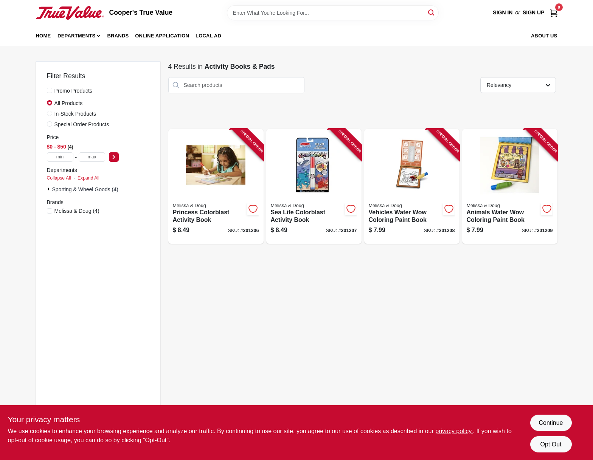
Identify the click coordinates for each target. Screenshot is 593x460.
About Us (544, 36)
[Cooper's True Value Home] (70, 13)
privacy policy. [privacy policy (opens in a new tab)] (454, 431)
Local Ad (208, 36)
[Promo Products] (49, 90)
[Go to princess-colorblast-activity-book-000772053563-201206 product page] (216, 186)
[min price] (60, 157)
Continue (551, 423)
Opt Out (550, 444)
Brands (118, 36)
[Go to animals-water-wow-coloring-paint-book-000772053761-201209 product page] (509, 186)
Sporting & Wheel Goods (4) (85, 189)
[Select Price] (114, 157)
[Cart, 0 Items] (553, 13)
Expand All (88, 178)
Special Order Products (81, 124)
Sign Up (534, 12)
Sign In (502, 12)
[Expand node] (49, 189)
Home (43, 36)
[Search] (431, 12)
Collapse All (59, 178)
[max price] (92, 157)
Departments (76, 36)
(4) (76, 211)
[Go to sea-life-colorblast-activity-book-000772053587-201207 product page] (314, 186)
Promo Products (73, 91)
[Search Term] (333, 12)
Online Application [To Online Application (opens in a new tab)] (162, 36)
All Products (68, 103)
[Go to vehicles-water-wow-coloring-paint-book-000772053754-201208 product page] (411, 186)
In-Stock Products (75, 114)
